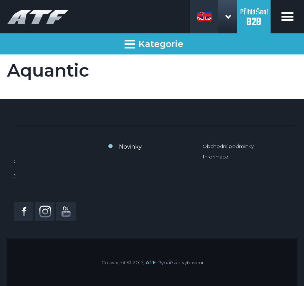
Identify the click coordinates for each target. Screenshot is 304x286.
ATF (151, 262)
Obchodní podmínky (228, 146)
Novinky (130, 146)
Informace (215, 157)
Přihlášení (254, 13)
